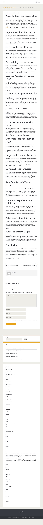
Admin (19, 13)
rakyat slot (7, 450)
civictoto (7, 505)
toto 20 (7, 455)
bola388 (7, 470)
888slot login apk (9, 388)
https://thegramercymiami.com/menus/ (12, 430)
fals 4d (7, 442)
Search (7, 343)
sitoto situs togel (9, 500)
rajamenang (8, 435)
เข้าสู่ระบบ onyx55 (9, 405)
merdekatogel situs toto (10, 437)
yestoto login (8, 29)
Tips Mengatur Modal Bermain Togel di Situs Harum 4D (31, 271)
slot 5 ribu (7, 502)
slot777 (7, 510)
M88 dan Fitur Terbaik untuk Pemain (12, 362)
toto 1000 (7, 507)
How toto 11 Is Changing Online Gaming (12, 271)
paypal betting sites (9, 378)
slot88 (7, 490)
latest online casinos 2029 (10, 380)
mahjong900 (8, 497)
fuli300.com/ (8, 410)
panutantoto (8, 480)
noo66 (7, 495)
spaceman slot (8, 485)
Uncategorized (12, 7)
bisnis (20, 465)
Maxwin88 (8, 383)
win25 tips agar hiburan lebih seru (11, 359)
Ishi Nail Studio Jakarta (9, 460)
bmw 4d (7, 395)
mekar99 (7, 420)
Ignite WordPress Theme (15, 523)
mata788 (7, 487)
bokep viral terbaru (9, 400)
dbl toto (7, 482)
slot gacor (7, 385)
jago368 (7, 425)
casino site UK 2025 (9, 390)
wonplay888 (8, 415)
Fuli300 (37, 2)
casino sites (8, 373)
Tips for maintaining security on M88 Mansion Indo (14, 365)
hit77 (7, 422)
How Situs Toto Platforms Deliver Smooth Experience (15, 354)
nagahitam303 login (9, 492)
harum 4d (7, 475)
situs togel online (9, 477)
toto (7, 432)
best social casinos (9, 375)
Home (4, 7)
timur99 (7, 417)
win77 (7, 440)
